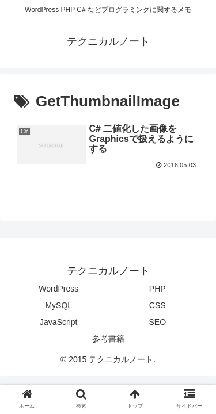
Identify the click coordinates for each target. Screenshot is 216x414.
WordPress (58, 288)
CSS (157, 305)
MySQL (58, 305)
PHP (157, 288)
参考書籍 (108, 338)
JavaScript (58, 322)
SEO (157, 322)
